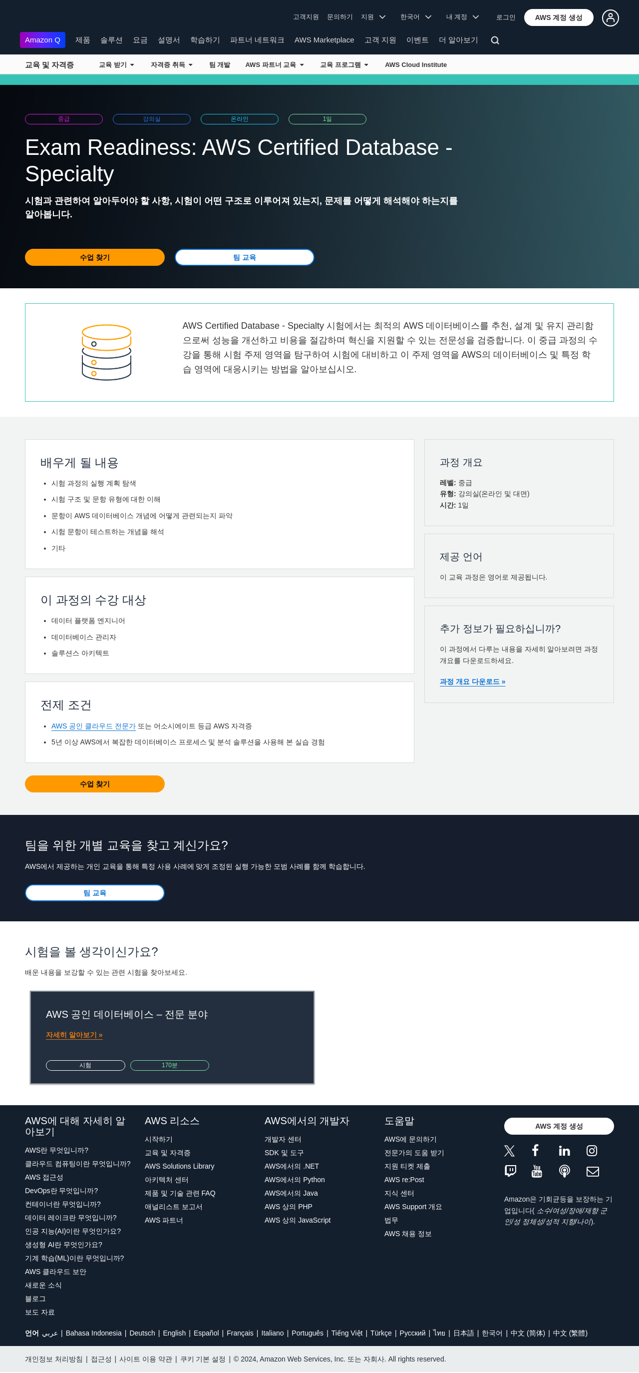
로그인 (506, 17)
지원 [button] (373, 16)
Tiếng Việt (347, 1333)
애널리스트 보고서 (174, 1207)
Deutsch (142, 1333)
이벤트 (417, 39)
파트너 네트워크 (257, 39)
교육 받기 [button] (116, 64)
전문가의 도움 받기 (414, 1153)
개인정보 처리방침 (54, 1359)
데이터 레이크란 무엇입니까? (71, 1218)
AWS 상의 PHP (289, 1207)
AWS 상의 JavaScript (298, 1220)
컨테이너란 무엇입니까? (63, 1204)
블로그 (35, 1299)
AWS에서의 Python (295, 1180)
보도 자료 (40, 1312)
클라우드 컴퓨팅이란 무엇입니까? (78, 1164)
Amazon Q (42, 39)
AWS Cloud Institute (416, 64)
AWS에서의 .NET (292, 1166)
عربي (50, 1333)
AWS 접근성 (44, 1177)
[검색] (496, 42)
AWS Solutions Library (180, 1166)
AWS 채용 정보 (408, 1234)
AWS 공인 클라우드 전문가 (93, 726)
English (174, 1333)
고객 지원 (380, 39)
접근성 (101, 1359)
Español (206, 1333)
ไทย (439, 1333)
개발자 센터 (283, 1139)
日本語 (463, 1333)
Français (240, 1333)
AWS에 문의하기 (410, 1139)
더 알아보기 (458, 39)
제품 (82, 39)
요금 (140, 39)
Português (307, 1333)
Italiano (273, 1333)
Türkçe (381, 1333)
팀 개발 (220, 64)
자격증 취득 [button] (171, 64)
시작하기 (159, 1139)
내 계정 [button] (462, 16)
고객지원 (306, 16)
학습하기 (205, 39)
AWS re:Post (404, 1180)
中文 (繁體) (570, 1333)
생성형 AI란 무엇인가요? (63, 1245)
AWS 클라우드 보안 (55, 1272)
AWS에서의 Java (291, 1193)
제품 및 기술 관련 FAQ (180, 1193)
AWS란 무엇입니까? (56, 1150)
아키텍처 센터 (167, 1180)
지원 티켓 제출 (407, 1166)
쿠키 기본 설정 (203, 1359)
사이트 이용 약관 (145, 1359)
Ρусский (413, 1333)
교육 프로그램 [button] (344, 64)
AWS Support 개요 (413, 1207)
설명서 (169, 39)
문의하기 (340, 16)
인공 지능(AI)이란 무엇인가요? (73, 1231)
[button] (559, 17)
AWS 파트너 (164, 1220)
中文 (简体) (528, 1333)
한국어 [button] (415, 16)
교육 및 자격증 (49, 64)
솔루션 (111, 39)
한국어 (492, 1333)
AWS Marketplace (324, 39)
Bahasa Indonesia (94, 1333)
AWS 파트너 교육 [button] (274, 64)
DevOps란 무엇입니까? (61, 1191)
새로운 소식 (43, 1285)
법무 (391, 1220)
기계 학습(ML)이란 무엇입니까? (74, 1258)
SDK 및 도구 (284, 1153)
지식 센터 (399, 1193)
